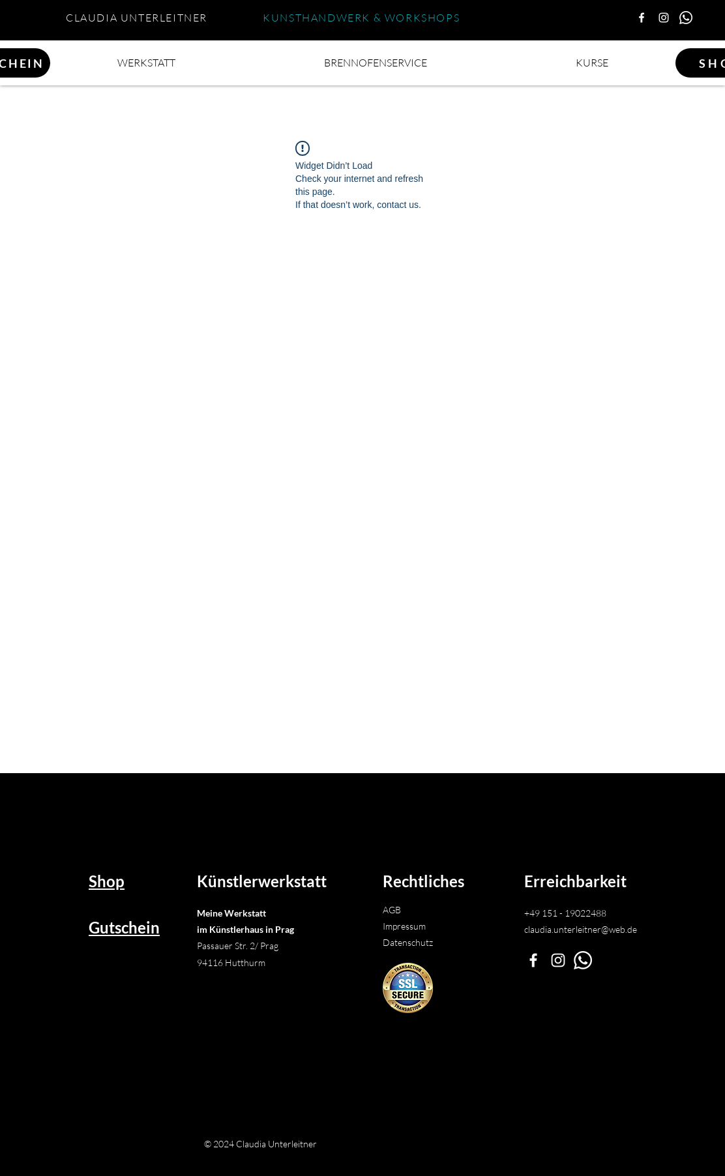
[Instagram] (663, 17)
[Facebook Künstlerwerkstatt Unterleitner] (533, 960)
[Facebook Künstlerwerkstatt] (641, 17)
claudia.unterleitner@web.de (580, 929)
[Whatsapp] (583, 960)
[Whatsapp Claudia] (685, 17)
